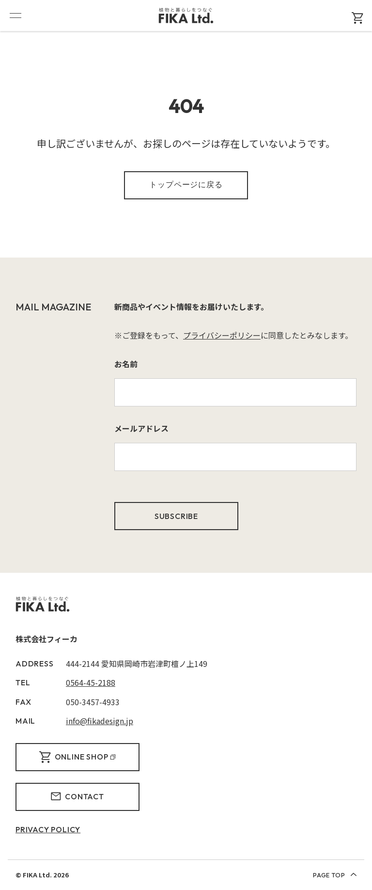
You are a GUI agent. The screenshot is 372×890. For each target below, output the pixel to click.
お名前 (126, 364)
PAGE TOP (334, 875)
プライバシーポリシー (222, 335)
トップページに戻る (185, 184)
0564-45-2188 (90, 682)
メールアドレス (141, 428)
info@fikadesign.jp (99, 721)
